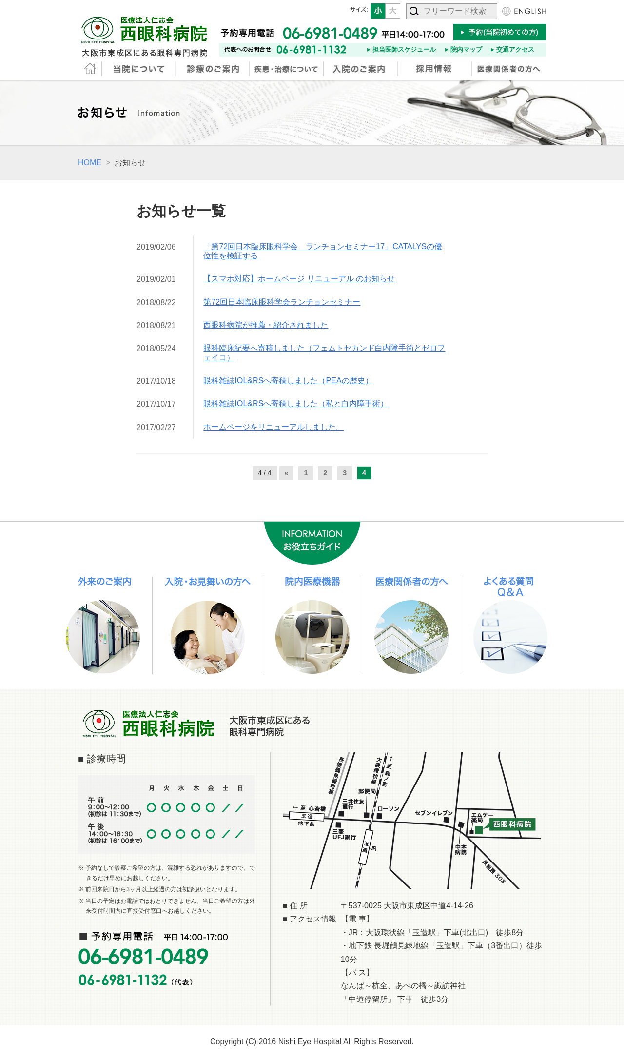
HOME (90, 68)
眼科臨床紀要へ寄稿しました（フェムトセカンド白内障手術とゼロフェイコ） (324, 352)
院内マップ (466, 49)
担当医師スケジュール (404, 49)
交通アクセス (515, 49)
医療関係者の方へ (509, 68)
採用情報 (435, 68)
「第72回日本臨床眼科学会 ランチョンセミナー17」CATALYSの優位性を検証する (322, 251)
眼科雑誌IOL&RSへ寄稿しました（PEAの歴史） (287, 380)
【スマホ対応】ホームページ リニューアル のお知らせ (299, 278)
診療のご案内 (213, 68)
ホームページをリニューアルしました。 (273, 426)
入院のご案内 (361, 68)
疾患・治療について (287, 68)
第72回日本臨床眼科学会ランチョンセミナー (281, 301)
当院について (139, 68)
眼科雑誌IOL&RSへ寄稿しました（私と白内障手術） (295, 403)
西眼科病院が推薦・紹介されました (265, 324)
